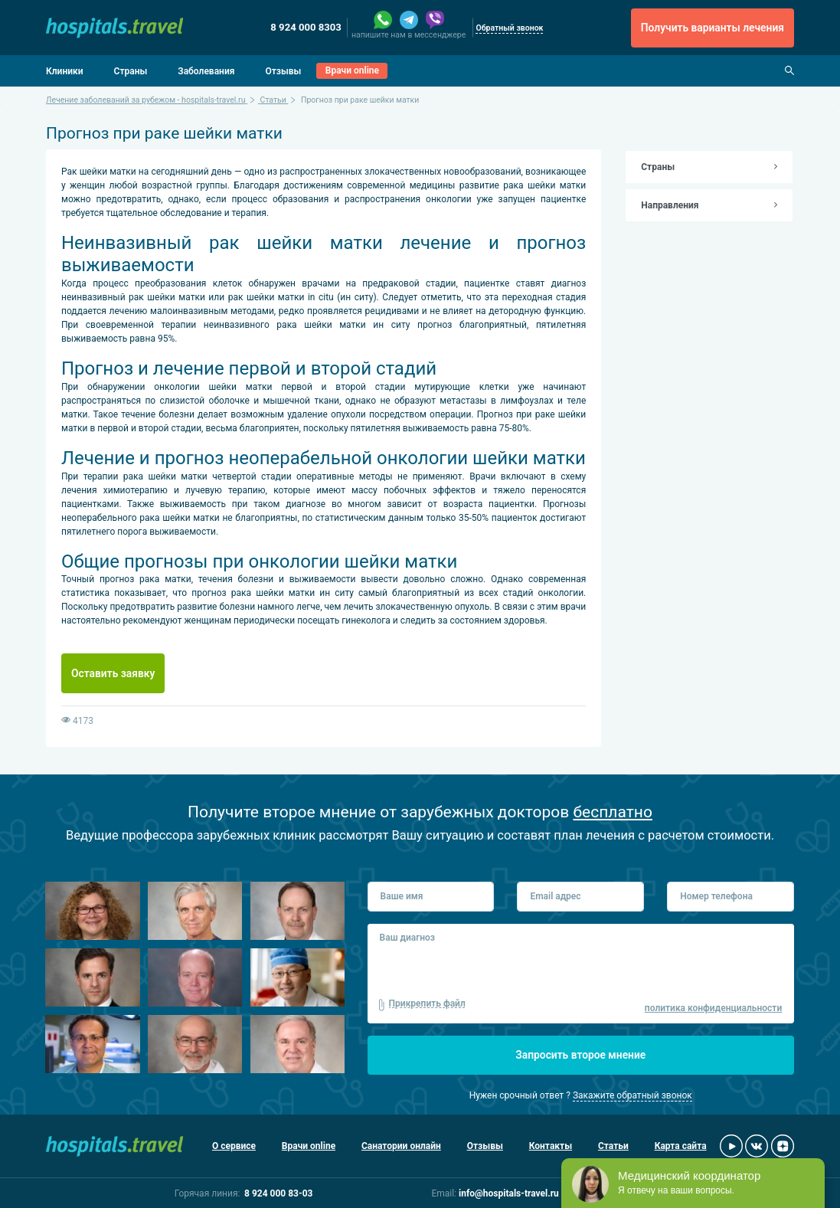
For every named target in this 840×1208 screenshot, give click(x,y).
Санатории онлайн (401, 1146)
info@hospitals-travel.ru (509, 1193)
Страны (131, 71)
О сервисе (234, 1146)
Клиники (64, 71)
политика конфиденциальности (713, 1008)
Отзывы (283, 71)
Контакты (550, 1146)
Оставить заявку (113, 673)
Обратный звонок (509, 28)
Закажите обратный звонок (632, 1095)
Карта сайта (681, 1146)
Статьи (613, 1146)
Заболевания (206, 71)
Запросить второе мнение (580, 1055)
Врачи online (352, 70)
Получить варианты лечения (712, 27)
